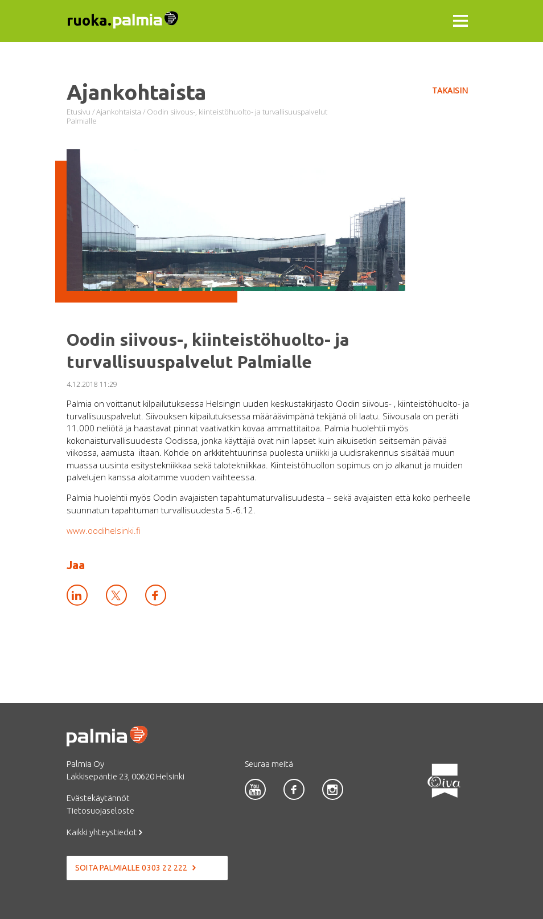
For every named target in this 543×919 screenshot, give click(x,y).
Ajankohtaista (118, 112)
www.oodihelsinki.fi (104, 530)
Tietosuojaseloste (100, 810)
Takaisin (450, 90)
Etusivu (78, 112)
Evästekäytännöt (98, 798)
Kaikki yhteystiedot (104, 832)
